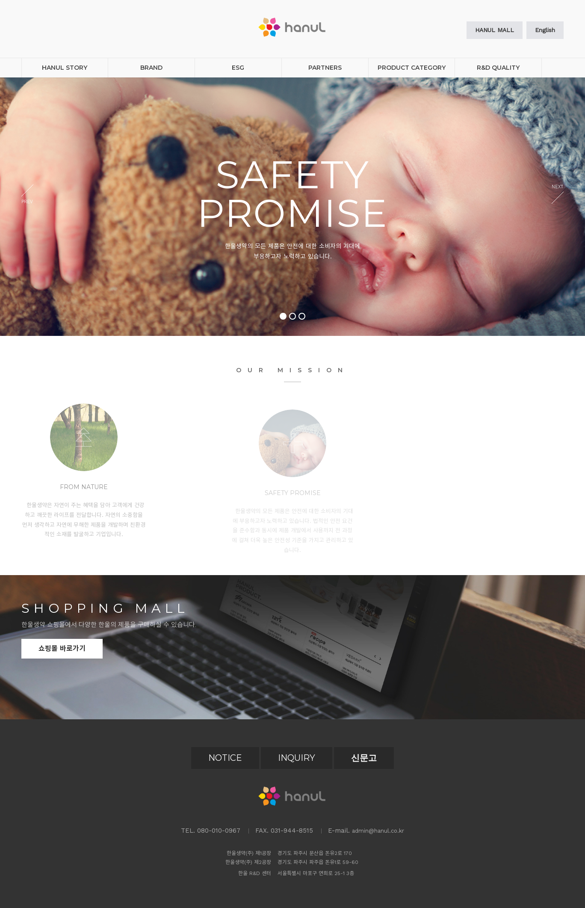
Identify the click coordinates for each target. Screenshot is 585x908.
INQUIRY (296, 758)
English (545, 30)
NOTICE (225, 758)
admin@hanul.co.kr (378, 831)
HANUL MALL (494, 30)
